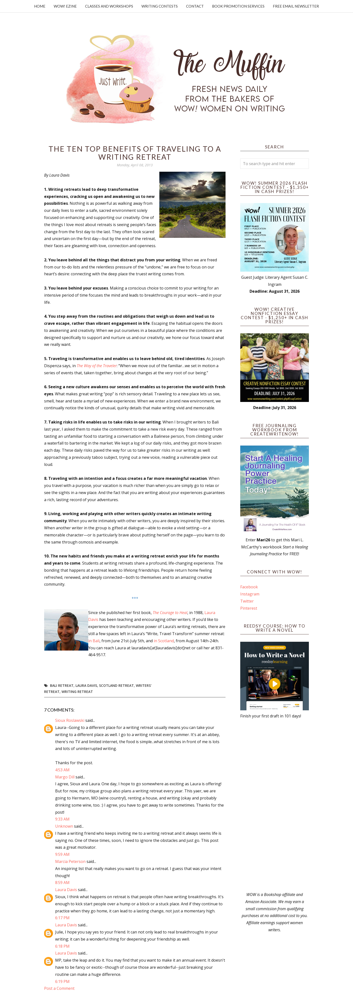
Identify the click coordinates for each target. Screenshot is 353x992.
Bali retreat (62, 685)
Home (39, 6)
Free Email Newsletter (296, 6)
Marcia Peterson (70, 861)
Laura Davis (86, 685)
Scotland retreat (116, 685)
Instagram (249, 594)
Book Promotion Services (238, 6)
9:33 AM (62, 819)
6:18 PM (62, 946)
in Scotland (164, 640)
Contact (195, 6)
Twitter (247, 601)
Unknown (64, 826)
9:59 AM (62, 854)
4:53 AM (62, 770)
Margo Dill (65, 777)
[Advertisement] (274, 805)
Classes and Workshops (109, 6)
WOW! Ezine (65, 6)
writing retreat (77, 691)
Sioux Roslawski (69, 720)
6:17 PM (62, 917)
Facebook (249, 587)
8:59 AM (62, 882)
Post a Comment (59, 988)
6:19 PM (62, 981)
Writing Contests (159, 6)
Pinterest (248, 608)
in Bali (94, 640)
